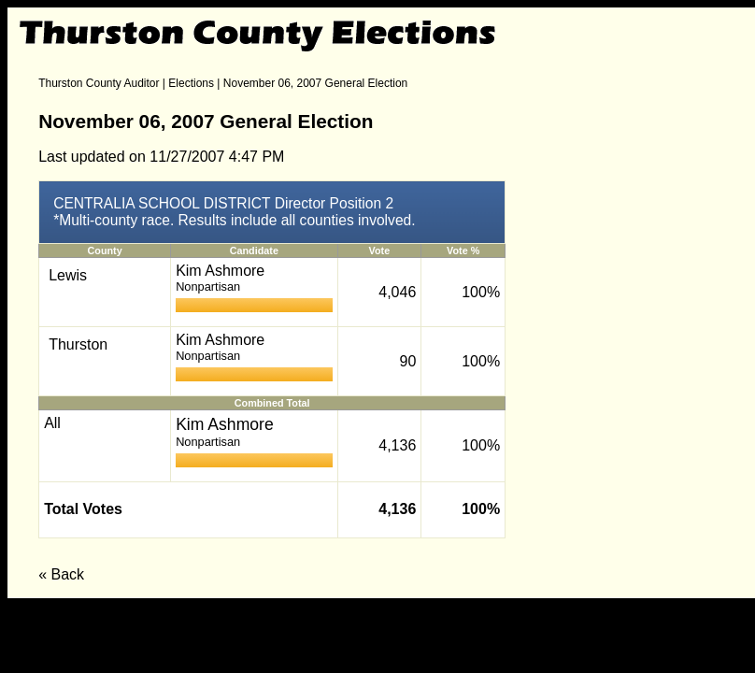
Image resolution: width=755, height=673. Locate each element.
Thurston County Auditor (98, 83)
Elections (191, 83)
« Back (61, 574)
